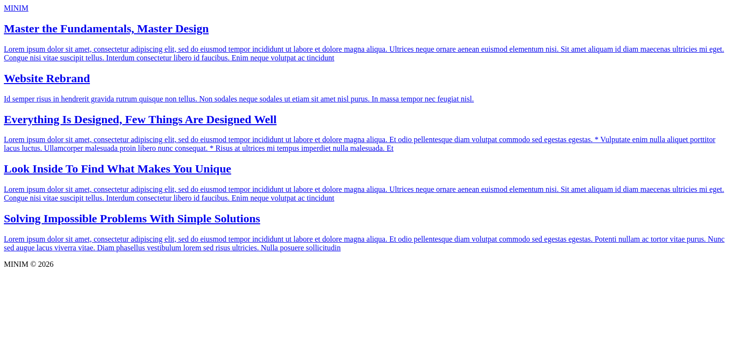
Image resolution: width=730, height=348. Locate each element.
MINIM (16, 8)
